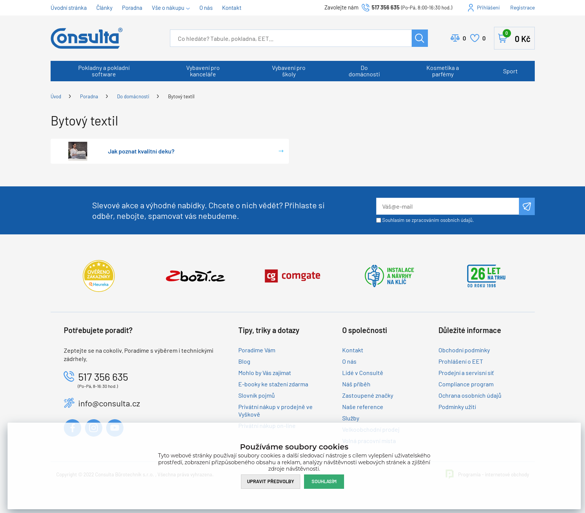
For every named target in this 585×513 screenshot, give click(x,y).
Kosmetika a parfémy (442, 70)
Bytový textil (181, 96)
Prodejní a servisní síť (466, 372)
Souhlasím (324, 481)
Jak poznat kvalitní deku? (141, 151)
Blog (244, 361)
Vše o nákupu (168, 7)
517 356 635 (386, 7)
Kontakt (231, 7)
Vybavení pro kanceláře (203, 70)
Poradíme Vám (256, 349)
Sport (510, 70)
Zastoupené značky (367, 395)
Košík (517, 36)
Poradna (132, 7)
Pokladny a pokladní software (104, 70)
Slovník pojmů (256, 395)
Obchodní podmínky (464, 349)
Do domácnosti (364, 70)
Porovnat (464, 38)
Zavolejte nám (342, 7)
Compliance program (466, 383)
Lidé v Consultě (362, 372)
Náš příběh (356, 383)
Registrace (522, 7)
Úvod (56, 96)
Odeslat (526, 206)
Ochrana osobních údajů (470, 395)
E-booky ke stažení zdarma (273, 383)
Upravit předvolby (270, 481)
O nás (206, 7)
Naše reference (362, 406)
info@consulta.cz (109, 403)
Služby (350, 418)
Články (104, 7)
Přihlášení (488, 7)
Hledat (420, 38)
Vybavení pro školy (289, 70)
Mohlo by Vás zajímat (264, 372)
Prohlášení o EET (460, 361)
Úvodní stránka (69, 7)
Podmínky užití (457, 406)
